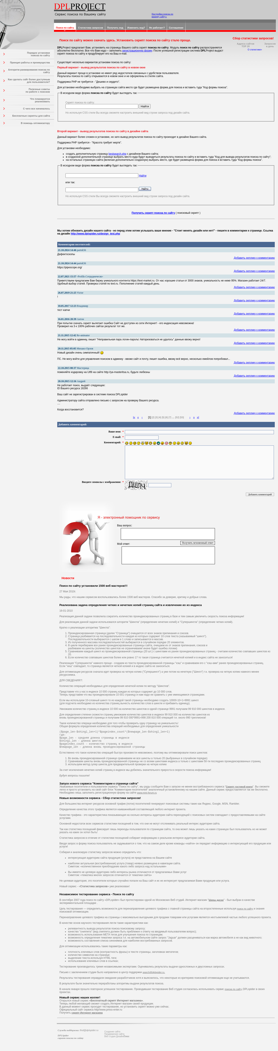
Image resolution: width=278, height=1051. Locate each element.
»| (198, 417)
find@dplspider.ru (89, 1034)
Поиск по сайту (65, 27)
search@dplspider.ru (153, 976)
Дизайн (122, 1040)
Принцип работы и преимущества (30, 62)
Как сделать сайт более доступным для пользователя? (29, 80)
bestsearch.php (117, 153)
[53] (182, 417)
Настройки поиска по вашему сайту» (162, 15)
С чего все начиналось (36, 108)
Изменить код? (136, 27)
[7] (169, 417)
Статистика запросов (90, 27)
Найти (142, 175)
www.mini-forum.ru (147, 796)
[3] (156, 417)
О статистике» (255, 49)
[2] (153, 417)
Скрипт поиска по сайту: (80, 102)
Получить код (115, 27)
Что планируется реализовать (40, 100)
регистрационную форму (137, 50)
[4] (160, 417)
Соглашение (176, 27)
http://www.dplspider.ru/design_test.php (95, 233)
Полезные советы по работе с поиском (37, 90)
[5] (163, 417)
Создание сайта (112, 1035)
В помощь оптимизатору (35, 123)
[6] (166, 417)
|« (134, 417)
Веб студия (110, 1040)
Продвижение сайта (114, 1038)
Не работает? (157, 27)
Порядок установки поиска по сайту (38, 54)
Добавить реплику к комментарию (254, 257)
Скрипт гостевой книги (239, 790)
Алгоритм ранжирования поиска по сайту (29, 71)
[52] (177, 417)
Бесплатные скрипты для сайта (31, 115)
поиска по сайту (233, 993)
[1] (149, 417)
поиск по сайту (245, 912)
